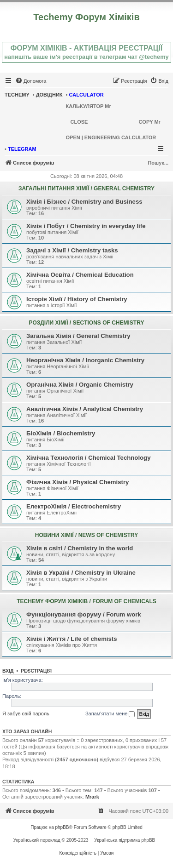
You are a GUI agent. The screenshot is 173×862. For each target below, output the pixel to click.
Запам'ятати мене (110, 714)
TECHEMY (17, 94)
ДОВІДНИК (49, 94)
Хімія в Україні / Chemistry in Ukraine (81, 572)
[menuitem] (30, 80)
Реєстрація (36, 671)
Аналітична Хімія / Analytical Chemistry (84, 408)
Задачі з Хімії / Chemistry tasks (72, 250)
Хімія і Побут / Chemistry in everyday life (85, 226)
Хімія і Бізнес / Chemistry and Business (84, 201)
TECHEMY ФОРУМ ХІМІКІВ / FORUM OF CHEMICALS (86, 601)
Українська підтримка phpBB (124, 840)
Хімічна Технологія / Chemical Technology (88, 457)
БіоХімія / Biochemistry (60, 433)
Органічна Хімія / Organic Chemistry (79, 384)
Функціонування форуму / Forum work (83, 614)
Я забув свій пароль (25, 713)
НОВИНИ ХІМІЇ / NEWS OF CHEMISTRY (86, 535)
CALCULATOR (86, 94)
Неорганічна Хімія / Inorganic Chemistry (85, 360)
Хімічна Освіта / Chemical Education (80, 274)
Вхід (8, 671)
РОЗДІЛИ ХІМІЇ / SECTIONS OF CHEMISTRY (86, 323)
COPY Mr (149, 122)
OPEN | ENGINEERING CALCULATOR (111, 137)
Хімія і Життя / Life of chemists (71, 638)
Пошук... (158, 163)
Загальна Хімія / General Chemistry (78, 335)
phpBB (62, 827)
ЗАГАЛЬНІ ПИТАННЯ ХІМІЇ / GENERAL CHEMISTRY (86, 188)
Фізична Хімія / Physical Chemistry (77, 482)
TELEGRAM (22, 149)
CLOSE (79, 122)
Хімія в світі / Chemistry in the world (79, 548)
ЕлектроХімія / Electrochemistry (73, 506)
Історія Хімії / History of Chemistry (76, 299)
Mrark (92, 796)
